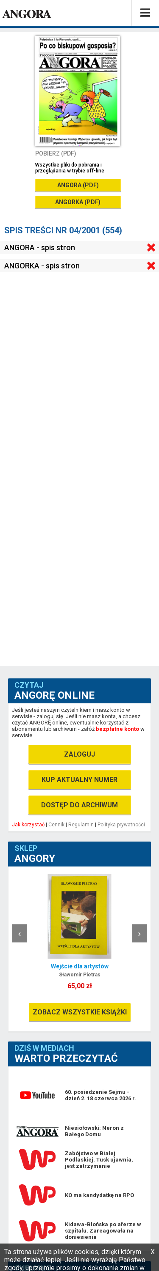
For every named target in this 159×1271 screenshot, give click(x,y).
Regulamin (81, 825)
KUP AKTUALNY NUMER (79, 780)
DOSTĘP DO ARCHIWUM (79, 805)
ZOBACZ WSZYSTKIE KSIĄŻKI (80, 1012)
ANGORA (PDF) (78, 185)
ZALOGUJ (79, 754)
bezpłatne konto (117, 729)
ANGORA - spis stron (39, 247)
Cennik (56, 825)
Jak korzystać (28, 825)
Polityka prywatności (121, 825)
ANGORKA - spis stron (42, 265)
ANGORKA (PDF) (77, 202)
